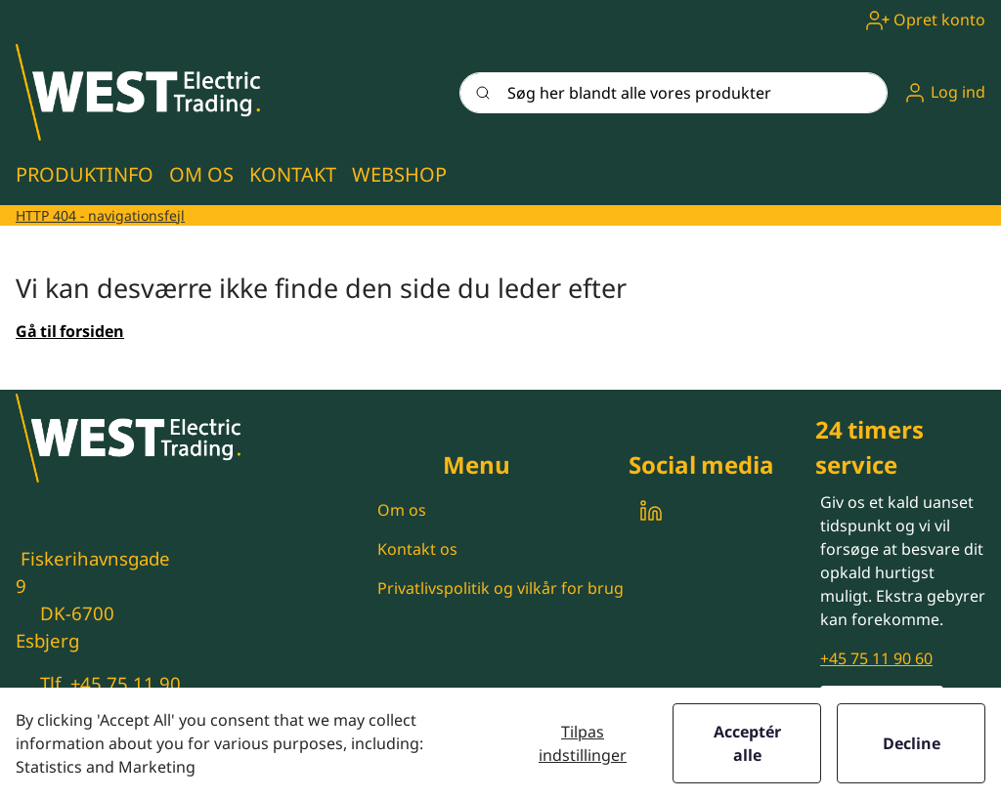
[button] (944, 92)
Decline (911, 743)
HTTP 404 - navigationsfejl (100, 215)
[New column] (138, 92)
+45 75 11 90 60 (876, 658)
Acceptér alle (747, 743)
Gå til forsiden (70, 331)
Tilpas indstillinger (583, 743)
